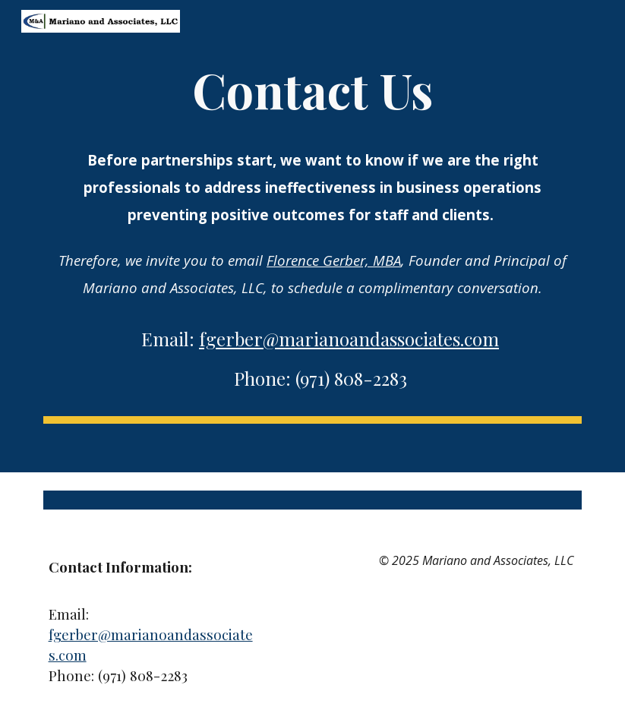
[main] (312, 229)
